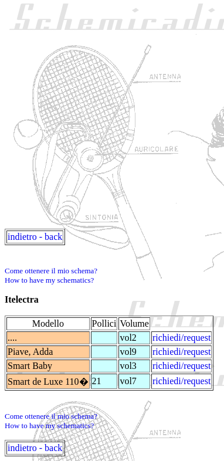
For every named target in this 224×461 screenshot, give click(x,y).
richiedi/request (181, 338)
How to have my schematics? (49, 280)
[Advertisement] (112, 117)
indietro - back (35, 237)
